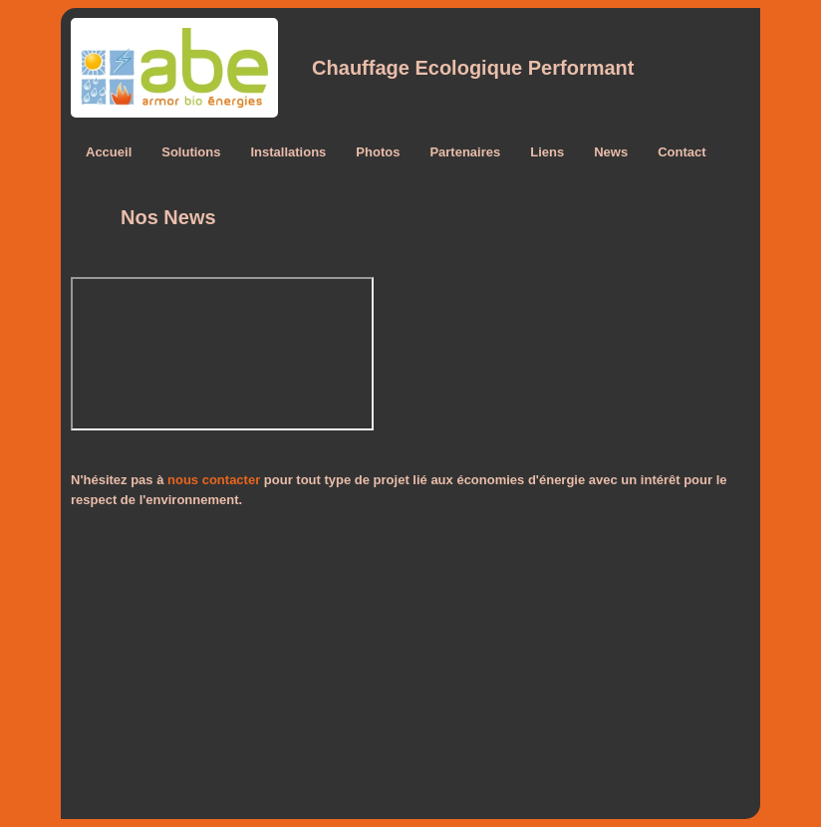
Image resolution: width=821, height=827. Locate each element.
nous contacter (213, 479)
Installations (288, 151)
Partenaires (464, 151)
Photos (378, 151)
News (611, 151)
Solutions (190, 151)
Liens (547, 151)
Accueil (109, 151)
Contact (681, 151)
